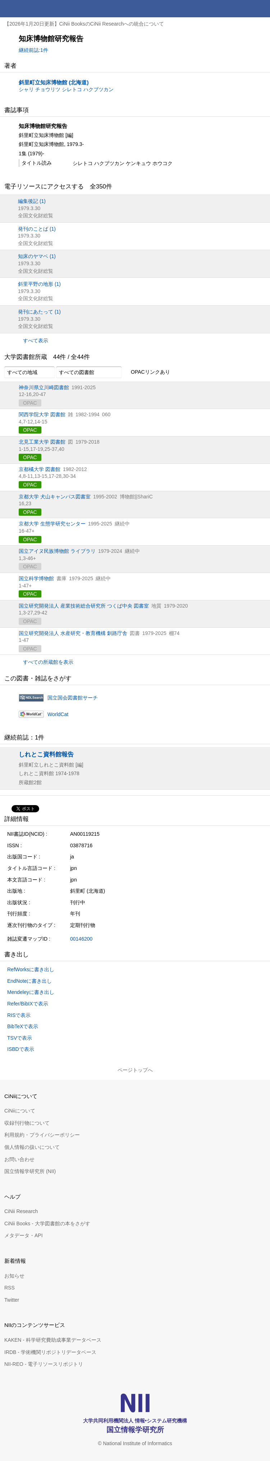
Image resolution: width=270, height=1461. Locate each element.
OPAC (30, 430)
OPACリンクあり (146, 372)
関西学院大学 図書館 (42, 414)
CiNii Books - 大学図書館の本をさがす (47, 1223)
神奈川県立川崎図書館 (44, 387)
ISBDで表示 (20, 1049)
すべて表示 (35, 340)
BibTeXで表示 (22, 1026)
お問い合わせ (19, 1159)
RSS (9, 1288)
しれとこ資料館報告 (46, 754)
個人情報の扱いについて (32, 1147)
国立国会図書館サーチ (72, 698)
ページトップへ (135, 1070)
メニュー (261, 9)
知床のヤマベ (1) (37, 256)
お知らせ (14, 1276)
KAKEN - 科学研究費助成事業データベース (52, 1340)
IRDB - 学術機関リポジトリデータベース (50, 1352)
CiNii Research (21, 1211)
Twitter (11, 1300)
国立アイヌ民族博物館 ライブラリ (57, 551)
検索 (244, 9)
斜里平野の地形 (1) (39, 284)
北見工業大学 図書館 (42, 442)
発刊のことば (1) (37, 229)
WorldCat (57, 714)
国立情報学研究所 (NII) (30, 1171)
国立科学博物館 (36, 578)
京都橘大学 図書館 (39, 469)
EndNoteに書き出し (29, 981)
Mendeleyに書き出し (30, 992)
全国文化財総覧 (35, 215)
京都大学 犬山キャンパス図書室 (55, 496)
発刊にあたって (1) (39, 312)
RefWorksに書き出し (30, 969)
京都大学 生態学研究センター (52, 524)
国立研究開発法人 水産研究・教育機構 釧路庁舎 (73, 633)
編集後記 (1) (32, 201)
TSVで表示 (19, 1038)
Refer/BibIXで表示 (27, 1004)
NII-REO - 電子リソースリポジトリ (43, 1364)
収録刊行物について (27, 1123)
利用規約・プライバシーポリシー (42, 1135)
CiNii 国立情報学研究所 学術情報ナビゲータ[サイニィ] (31, 8)
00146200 (81, 939)
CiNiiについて (19, 1111)
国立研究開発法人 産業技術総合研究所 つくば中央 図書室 (84, 606)
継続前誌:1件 (33, 50)
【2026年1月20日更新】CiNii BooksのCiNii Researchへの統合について (84, 24)
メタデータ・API (23, 1235)
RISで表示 (19, 1015)
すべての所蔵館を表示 (48, 662)
